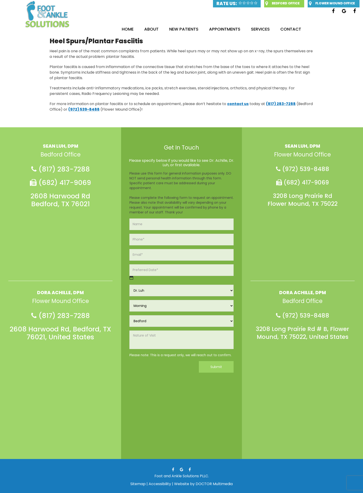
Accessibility (160, 484)
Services (260, 29)
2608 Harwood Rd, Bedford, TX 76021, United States (60, 333)
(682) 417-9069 (60, 183)
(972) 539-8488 (84, 109)
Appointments (224, 29)
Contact (290, 29)
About (151, 29)
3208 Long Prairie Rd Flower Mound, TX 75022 (303, 200)
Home (128, 29)
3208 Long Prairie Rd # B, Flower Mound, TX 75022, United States (302, 333)
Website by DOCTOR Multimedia (203, 484)
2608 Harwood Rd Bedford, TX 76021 (60, 200)
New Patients (183, 29)
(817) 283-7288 (281, 103)
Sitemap (138, 484)
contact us (238, 103)
